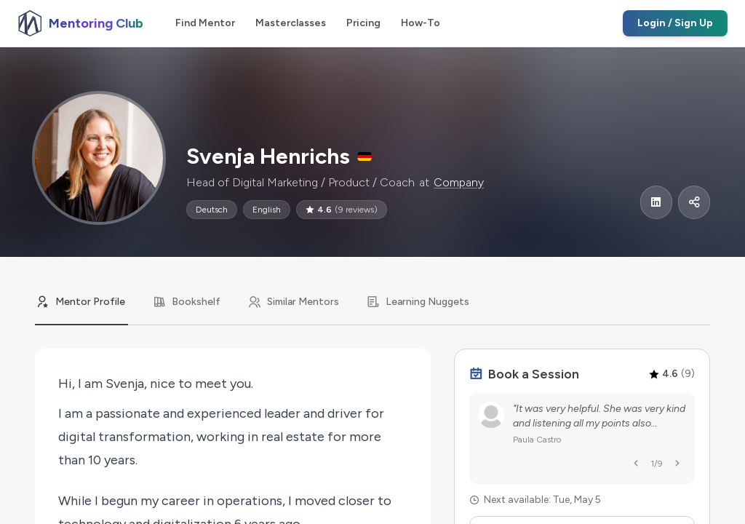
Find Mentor (205, 23)
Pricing (363, 23)
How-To (420, 23)
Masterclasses (290, 23)
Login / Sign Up (675, 23)
